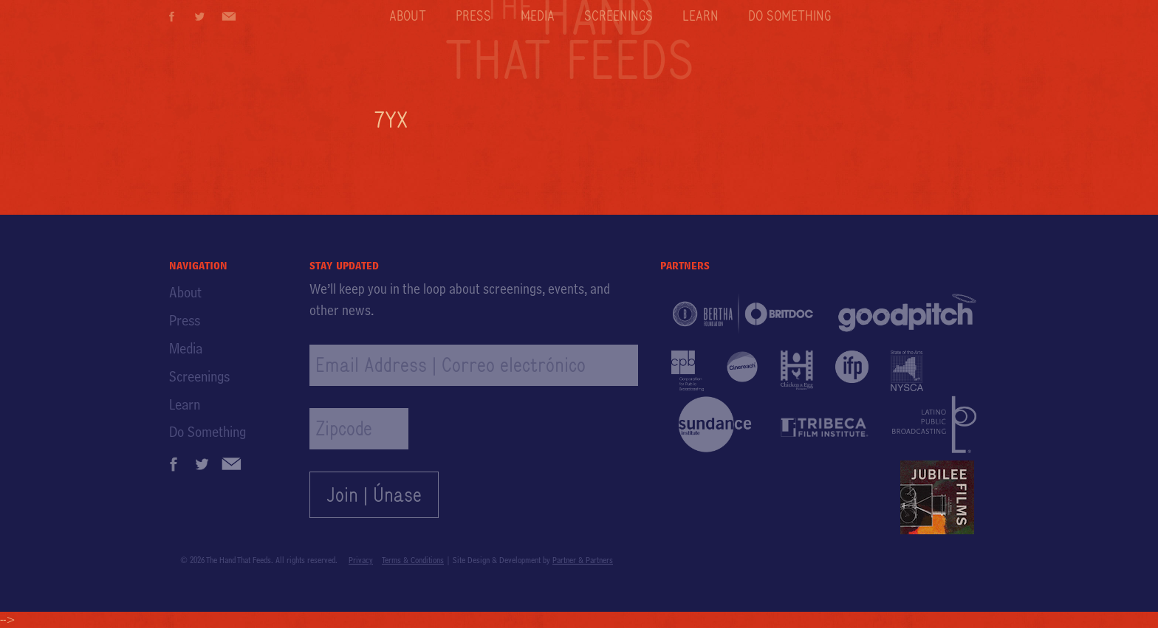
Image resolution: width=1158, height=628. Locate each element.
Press (473, 15)
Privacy (361, 560)
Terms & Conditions (413, 560)
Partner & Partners (582, 560)
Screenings (618, 15)
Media (538, 15)
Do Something (789, 15)
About (407, 15)
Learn (700, 15)
